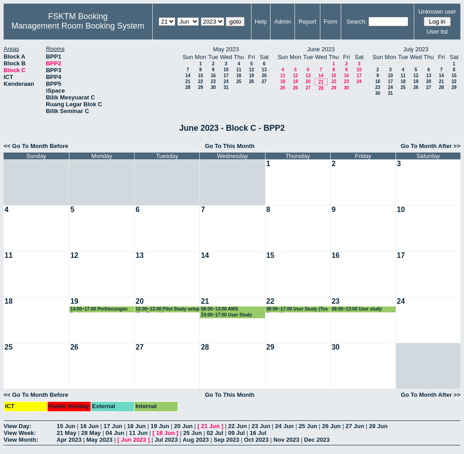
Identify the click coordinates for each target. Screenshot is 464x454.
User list (437, 31)
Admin (282, 21)
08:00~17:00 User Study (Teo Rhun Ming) (297, 309)
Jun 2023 (133, 439)
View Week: (20, 432)
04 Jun (115, 432)
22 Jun (237, 426)
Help (261, 21)
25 (238, 81)
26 (251, 81)
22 (200, 81)
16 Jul (258, 432)
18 (238, 75)
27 (263, 81)
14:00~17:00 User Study (226, 314)
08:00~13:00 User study (357, 308)
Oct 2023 (256, 439)
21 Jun (210, 426)
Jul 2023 (166, 439)
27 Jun (354, 426)
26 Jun (331, 426)
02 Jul (215, 432)
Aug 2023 (196, 439)
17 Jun (113, 426)
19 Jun (159, 426)
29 (200, 87)
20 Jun (183, 426)
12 (251, 69)
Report (307, 21)
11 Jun (138, 432)
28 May (91, 432)
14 (187, 75)
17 (225, 75)
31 (225, 87)
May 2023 (100, 439)
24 (225, 81)
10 (225, 69)
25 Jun (308, 426)
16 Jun (89, 426)
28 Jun (378, 426)
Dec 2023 (316, 439)
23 (213, 81)
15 (200, 75)
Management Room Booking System (77, 25)
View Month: (21, 439)
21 (187, 81)
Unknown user (437, 11)
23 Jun (260, 426)
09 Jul (236, 432)
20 (263, 75)
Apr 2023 (69, 439)
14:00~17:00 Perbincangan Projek (98, 309)
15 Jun (66, 426)
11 (238, 69)
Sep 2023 (226, 439)
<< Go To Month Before (36, 146)
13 (263, 69)
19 (251, 75)
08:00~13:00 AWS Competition (219, 309)
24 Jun (284, 426)
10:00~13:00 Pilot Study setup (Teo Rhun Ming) (167, 309)
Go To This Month (230, 146)
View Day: (17, 426)
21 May (66, 432)
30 (213, 87)
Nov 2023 (286, 439)
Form (330, 21)
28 (187, 87)
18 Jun (136, 426)
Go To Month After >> (430, 146)
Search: (357, 21)
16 (213, 75)
